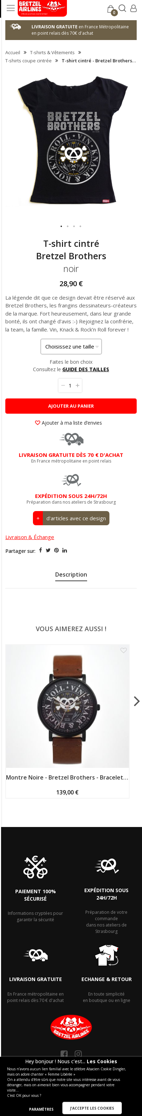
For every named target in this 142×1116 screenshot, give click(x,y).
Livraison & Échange (29, 536)
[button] (61, 226)
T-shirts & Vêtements (52, 52)
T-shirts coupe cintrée (28, 60)
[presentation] (71, 575)
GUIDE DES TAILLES (85, 369)
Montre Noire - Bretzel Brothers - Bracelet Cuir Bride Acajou (67, 777)
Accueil (12, 52)
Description (71, 574)
